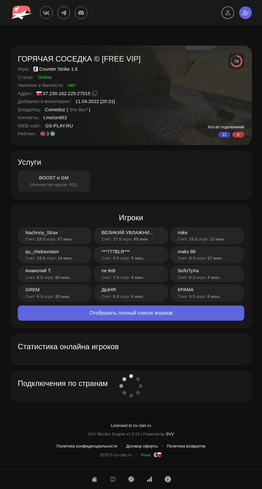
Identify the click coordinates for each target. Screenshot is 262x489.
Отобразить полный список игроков (131, 313)
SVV (170, 434)
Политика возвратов (186, 446)
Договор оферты (142, 446)
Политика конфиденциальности (87, 446)
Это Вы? (78, 109)
